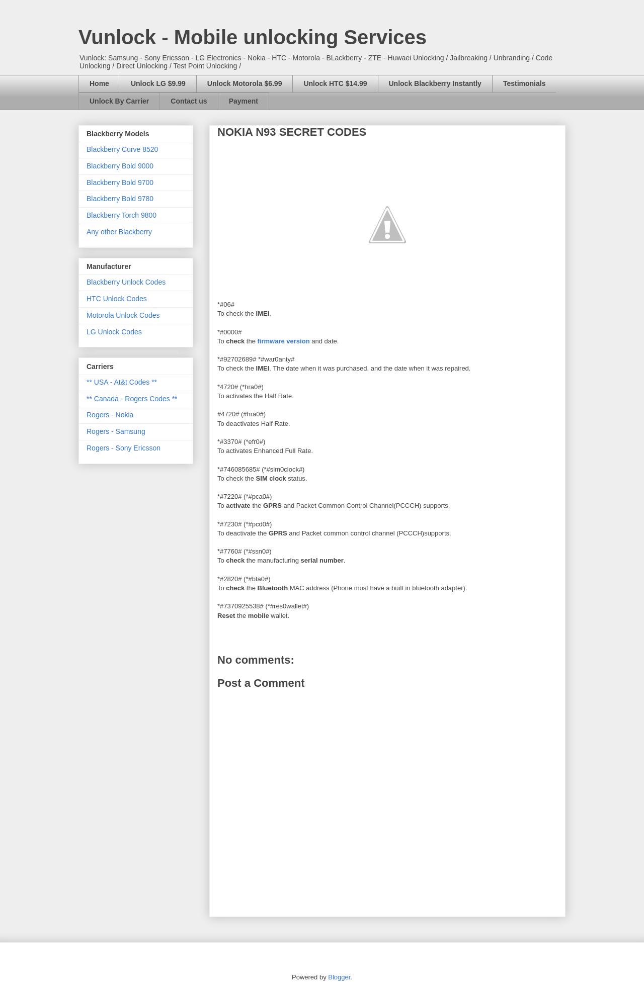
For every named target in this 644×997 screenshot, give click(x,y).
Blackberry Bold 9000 (120, 166)
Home (99, 83)
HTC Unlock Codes (117, 299)
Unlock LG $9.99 (158, 83)
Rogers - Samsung (116, 431)
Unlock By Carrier (119, 101)
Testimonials (524, 83)
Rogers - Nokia (110, 415)
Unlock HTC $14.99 (335, 83)
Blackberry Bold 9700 (120, 182)
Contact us (189, 101)
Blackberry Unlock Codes (126, 282)
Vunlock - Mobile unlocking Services (252, 37)
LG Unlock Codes (114, 332)
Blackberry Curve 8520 (122, 149)
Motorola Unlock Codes (123, 315)
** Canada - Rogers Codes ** (132, 399)
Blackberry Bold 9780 (120, 199)
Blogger (339, 977)
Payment (243, 101)
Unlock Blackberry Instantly (435, 83)
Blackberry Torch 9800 (121, 215)
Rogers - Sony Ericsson (123, 448)
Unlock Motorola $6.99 (244, 83)
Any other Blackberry (119, 232)
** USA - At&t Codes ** (122, 382)
